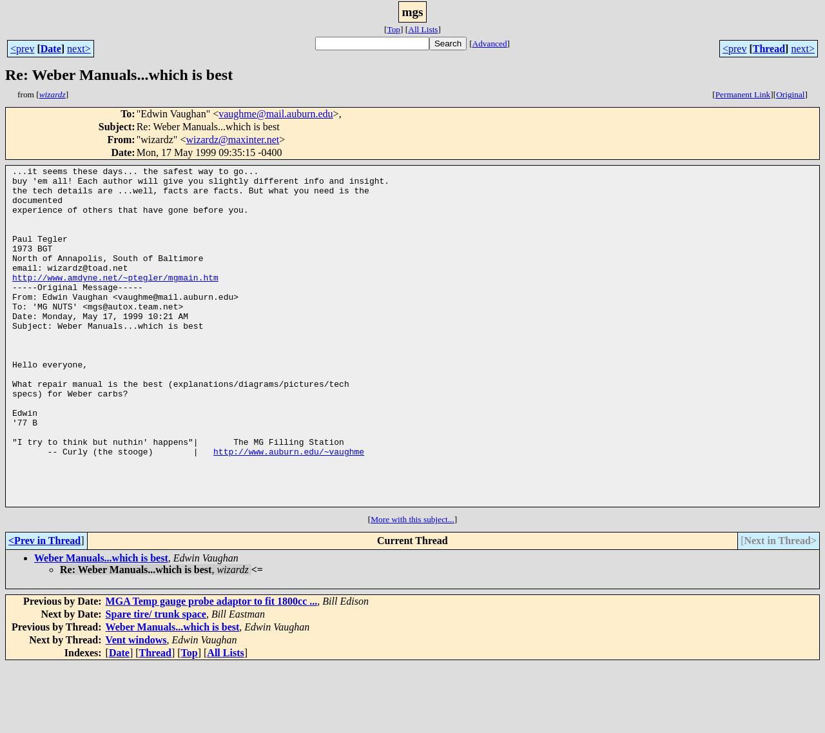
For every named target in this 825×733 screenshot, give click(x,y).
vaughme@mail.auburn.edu (275, 113)
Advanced (489, 43)
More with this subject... (412, 587)
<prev (22, 48)
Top (393, 29)
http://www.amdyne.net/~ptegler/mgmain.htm (115, 300)
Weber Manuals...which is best (101, 625)
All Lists (423, 29)
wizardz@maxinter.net (232, 139)
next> (79, 48)
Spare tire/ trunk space (156, 681)
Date (51, 48)
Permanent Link (743, 94)
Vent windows (136, 707)
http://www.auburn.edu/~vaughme (288, 509)
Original (790, 94)
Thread (769, 48)
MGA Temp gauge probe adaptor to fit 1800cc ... (212, 668)
